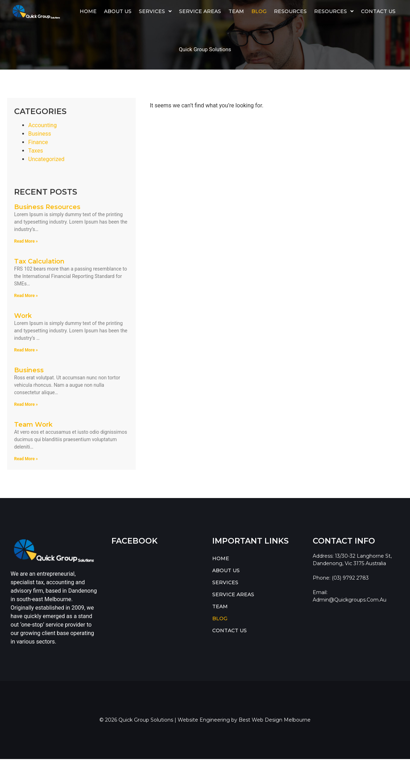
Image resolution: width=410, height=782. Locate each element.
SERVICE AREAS (200, 11)
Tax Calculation (39, 261)
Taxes (35, 150)
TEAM (236, 11)
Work (23, 316)
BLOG (259, 11)
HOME (88, 11)
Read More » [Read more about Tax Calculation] (26, 295)
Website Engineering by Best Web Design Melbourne (244, 720)
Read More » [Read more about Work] (26, 350)
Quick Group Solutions (205, 49)
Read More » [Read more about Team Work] (26, 458)
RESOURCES (334, 11)
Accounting (42, 125)
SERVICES (155, 11)
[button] (155, 11)
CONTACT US (378, 11)
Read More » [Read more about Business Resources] (26, 241)
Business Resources (47, 207)
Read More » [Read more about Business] (26, 404)
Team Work (33, 424)
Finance (38, 142)
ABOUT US (117, 11)
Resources (290, 11)
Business (39, 133)
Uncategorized (46, 159)
